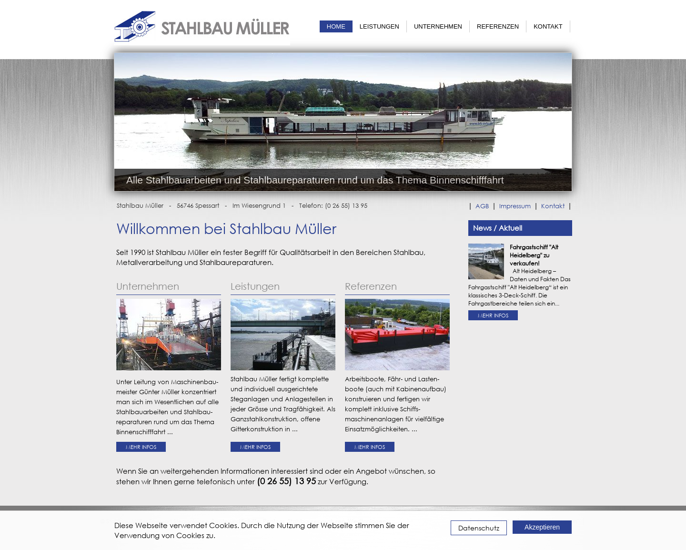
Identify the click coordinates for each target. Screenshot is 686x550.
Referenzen (498, 26)
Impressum (515, 206)
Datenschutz (478, 528)
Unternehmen (438, 26)
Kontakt (548, 26)
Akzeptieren (542, 527)
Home (336, 26)
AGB (482, 206)
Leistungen (379, 26)
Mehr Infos (141, 447)
